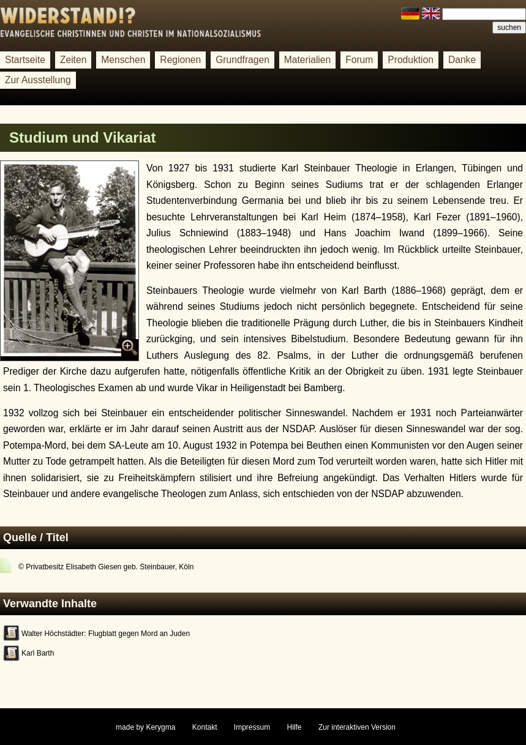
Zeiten (73, 59)
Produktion (411, 59)
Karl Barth (37, 653)
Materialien (307, 59)
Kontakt (204, 727)
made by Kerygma (145, 727)
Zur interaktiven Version (357, 727)
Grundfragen (242, 59)
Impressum (252, 727)
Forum (359, 59)
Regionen (180, 59)
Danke (462, 59)
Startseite (25, 59)
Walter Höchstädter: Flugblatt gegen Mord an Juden (105, 633)
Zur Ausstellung (38, 80)
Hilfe (294, 727)
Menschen (123, 59)
